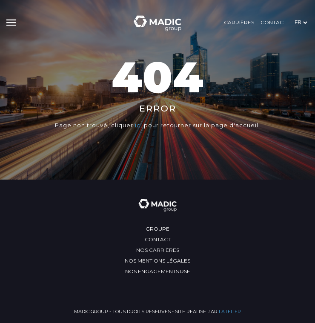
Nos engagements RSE (157, 271)
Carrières (239, 22)
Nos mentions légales (157, 260)
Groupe (157, 229)
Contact (273, 22)
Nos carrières (157, 250)
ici (138, 125)
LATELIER (230, 311)
